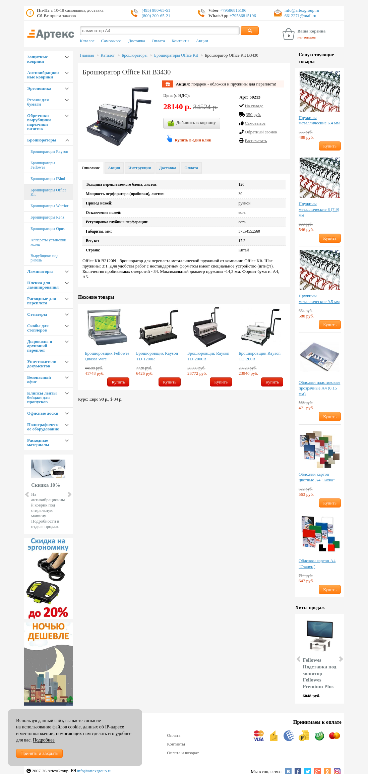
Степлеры (37, 314)
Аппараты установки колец (48, 242)
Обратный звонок (261, 131)
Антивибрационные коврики (43, 74)
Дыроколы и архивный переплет (39, 346)
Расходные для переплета (41, 300)
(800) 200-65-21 (155, 15)
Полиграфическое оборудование (43, 426)
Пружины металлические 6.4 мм (319, 120)
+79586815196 (232, 10)
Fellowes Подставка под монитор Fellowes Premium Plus (319, 673)
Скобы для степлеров (38, 328)
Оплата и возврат (183, 752)
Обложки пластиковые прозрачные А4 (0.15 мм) (319, 388)
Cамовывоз (255, 123)
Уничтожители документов (41, 363)
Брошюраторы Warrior (49, 205)
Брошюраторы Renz (47, 217)
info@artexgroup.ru (302, 10)
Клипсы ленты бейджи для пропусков (42, 397)
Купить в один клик (193, 140)
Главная (87, 55)
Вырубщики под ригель (44, 257)
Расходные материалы (38, 442)
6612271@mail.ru (300, 15)
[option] (107, 346)
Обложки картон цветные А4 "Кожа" (317, 477)
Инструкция (139, 168)
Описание (91, 168)
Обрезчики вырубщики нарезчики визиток (39, 122)
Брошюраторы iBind (47, 178)
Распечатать (256, 140)
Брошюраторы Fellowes (42, 165)
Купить (118, 381)
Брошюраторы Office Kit (48, 192)
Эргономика (39, 88)
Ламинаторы (40, 271)
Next (69, 494)
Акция (114, 168)
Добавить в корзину (192, 123)
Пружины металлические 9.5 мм (319, 298)
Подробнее (44, 739)
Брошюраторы (41, 139)
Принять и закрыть (39, 753)
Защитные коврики (37, 59)
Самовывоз (111, 41)
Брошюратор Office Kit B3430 (231, 55)
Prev (27, 494)
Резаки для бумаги (38, 102)
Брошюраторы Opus (47, 228)
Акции (202, 41)
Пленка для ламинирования (43, 285)
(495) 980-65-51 (155, 10)
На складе (254, 105)
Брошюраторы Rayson (49, 151)
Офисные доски (42, 413)
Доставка (136, 41)
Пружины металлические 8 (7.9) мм (319, 209)
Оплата (158, 41)
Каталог (87, 41)
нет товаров (306, 37)
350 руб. (253, 114)
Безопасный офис (39, 379)
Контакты (180, 41)
